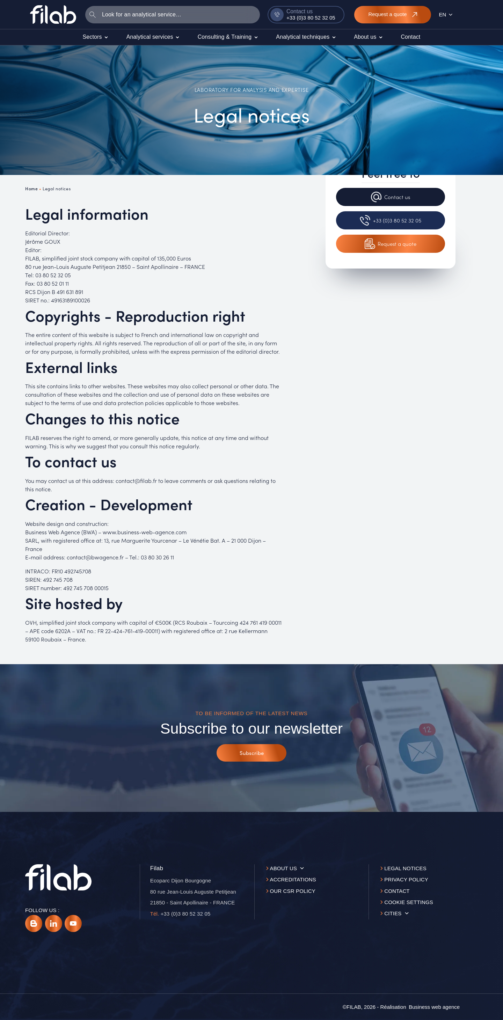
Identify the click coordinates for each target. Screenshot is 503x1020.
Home (31, 188)
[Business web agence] (434, 1007)
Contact (396, 891)
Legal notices (405, 868)
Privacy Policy (406, 879)
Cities (392, 913)
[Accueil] (53, 14)
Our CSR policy (292, 891)
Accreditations (293, 879)
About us (283, 868)
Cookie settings (408, 902)
